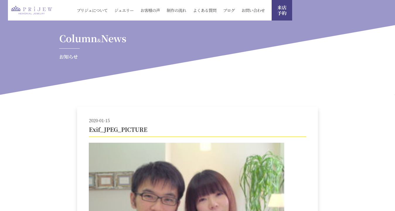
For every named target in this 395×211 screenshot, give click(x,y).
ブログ (229, 10)
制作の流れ (176, 10)
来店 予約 (282, 10)
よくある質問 (204, 10)
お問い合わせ (253, 10)
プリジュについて (92, 10)
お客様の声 (150, 10)
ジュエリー (124, 10)
